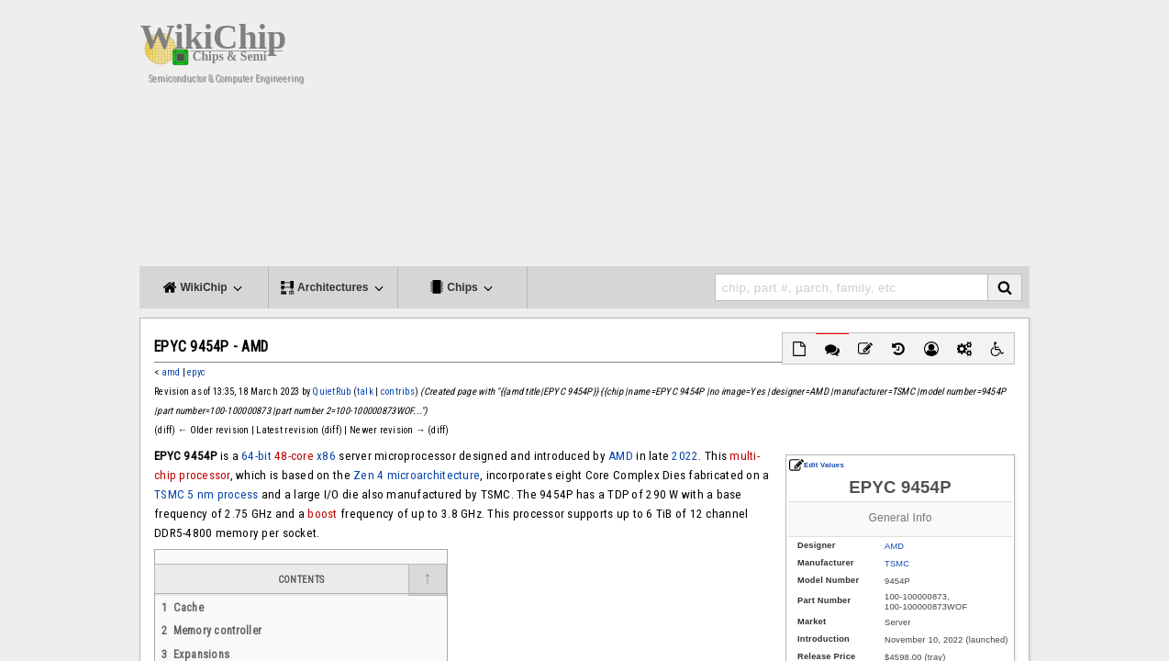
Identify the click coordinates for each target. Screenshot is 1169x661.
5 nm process (222, 494)
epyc (196, 372)
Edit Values (816, 465)
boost (322, 514)
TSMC (897, 563)
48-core (294, 456)
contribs (398, 392)
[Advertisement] (731, 137)
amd (171, 372)
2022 (685, 456)
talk (365, 392)
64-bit (256, 456)
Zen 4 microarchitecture (416, 475)
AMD (894, 546)
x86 (326, 456)
